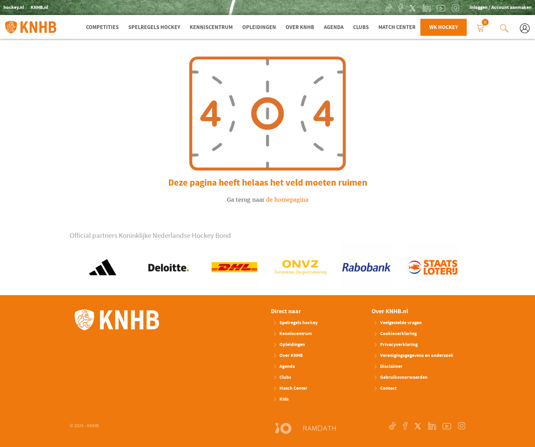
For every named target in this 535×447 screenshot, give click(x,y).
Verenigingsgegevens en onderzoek (413, 355)
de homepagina (287, 199)
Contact (385, 388)
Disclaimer (388, 366)
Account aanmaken (511, 7)
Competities (102, 27)
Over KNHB (300, 27)
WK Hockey (443, 27)
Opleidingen (259, 27)
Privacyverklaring (396, 344)
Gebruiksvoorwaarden (401, 377)
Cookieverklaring (395, 333)
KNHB (117, 320)
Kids (281, 399)
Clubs (361, 27)
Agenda (334, 27)
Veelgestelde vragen (398, 322)
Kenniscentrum (211, 27)
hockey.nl (13, 7)
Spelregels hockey (154, 27)
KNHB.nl (39, 7)
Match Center (397, 27)
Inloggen (479, 7)
